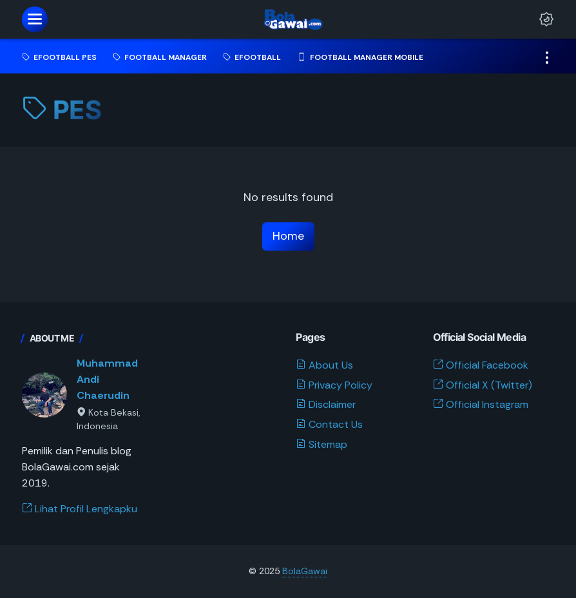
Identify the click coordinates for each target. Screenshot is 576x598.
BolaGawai (304, 571)
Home (288, 236)
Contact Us (329, 424)
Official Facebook (480, 365)
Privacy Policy (334, 385)
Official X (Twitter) (482, 385)
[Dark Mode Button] (546, 19)
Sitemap (321, 444)
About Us (324, 365)
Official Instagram (480, 404)
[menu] (35, 19)
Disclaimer (326, 404)
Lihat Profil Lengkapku (79, 509)
